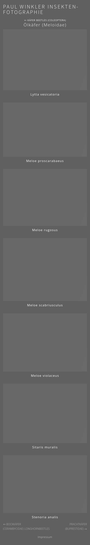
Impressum (45, 537)
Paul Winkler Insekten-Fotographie (41, 9)
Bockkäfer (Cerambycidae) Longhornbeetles (26, 526)
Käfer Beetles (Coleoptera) (45, 20)
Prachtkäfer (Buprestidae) (76, 526)
